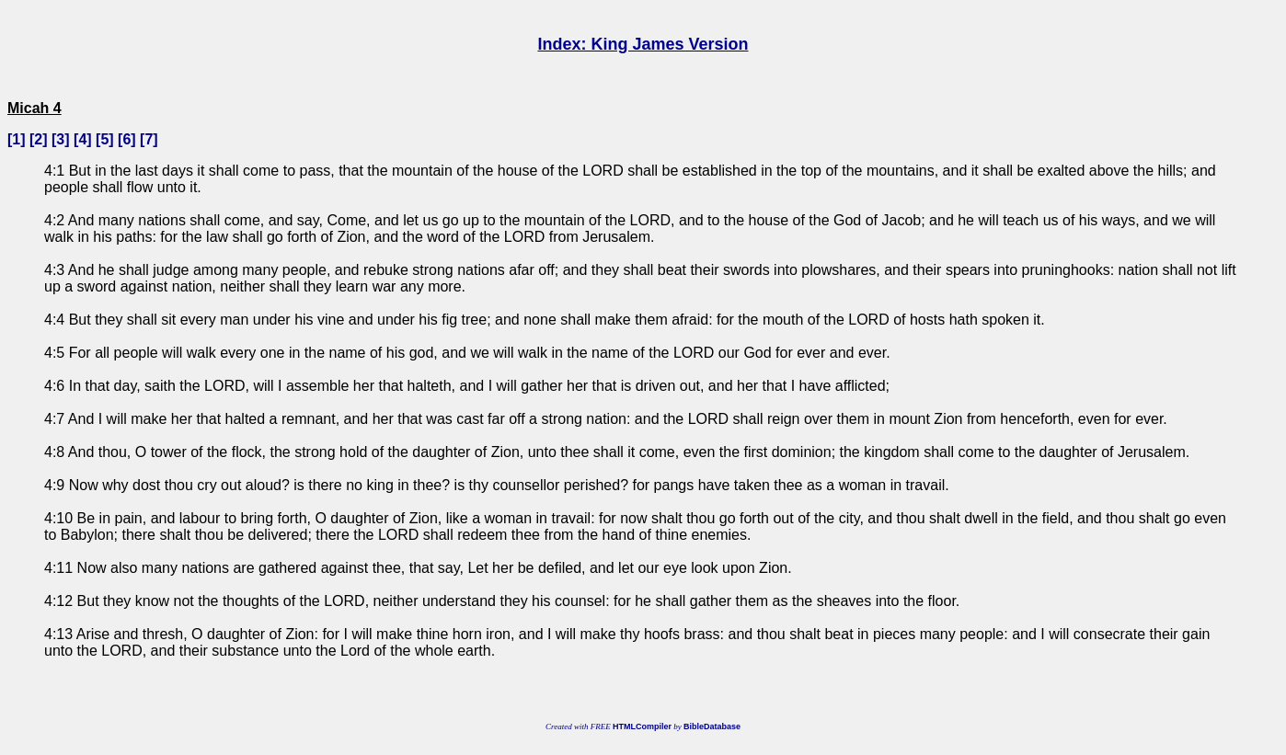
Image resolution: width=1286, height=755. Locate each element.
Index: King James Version (642, 44)
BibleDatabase (712, 726)
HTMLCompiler (642, 726)
